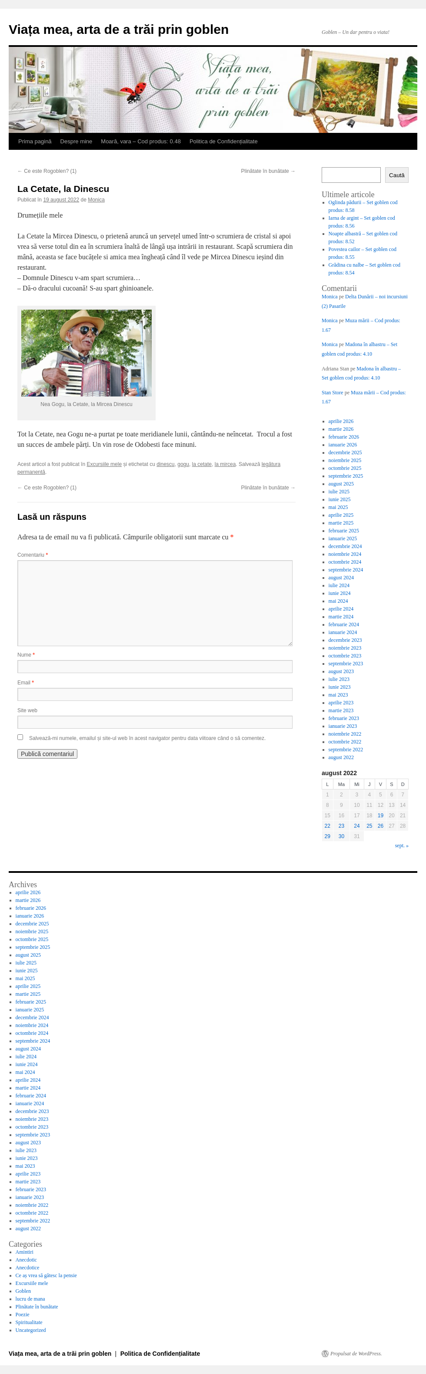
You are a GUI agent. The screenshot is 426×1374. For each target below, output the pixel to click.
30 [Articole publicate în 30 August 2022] (341, 836)
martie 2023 (341, 710)
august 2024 (341, 578)
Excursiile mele (104, 464)
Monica (96, 200)
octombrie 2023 (345, 656)
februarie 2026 (344, 437)
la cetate (202, 464)
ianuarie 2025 (343, 538)
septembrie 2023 (346, 664)
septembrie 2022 (346, 749)
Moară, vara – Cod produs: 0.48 (141, 141)
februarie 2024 (344, 624)
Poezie (23, 1314)
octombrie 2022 (345, 742)
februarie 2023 (344, 718)
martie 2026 (341, 429)
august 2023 (341, 671)
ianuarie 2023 (343, 726)
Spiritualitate (29, 1322)
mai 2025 (338, 507)
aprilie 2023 (341, 703)
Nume (26, 655)
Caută (397, 175)
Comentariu (32, 555)
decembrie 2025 (345, 452)
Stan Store (332, 393)
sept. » (402, 845)
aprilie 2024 (341, 609)
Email (25, 683)
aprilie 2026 (341, 421)
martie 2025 (341, 523)
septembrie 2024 (346, 570)
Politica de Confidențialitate (224, 141)
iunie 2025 (340, 499)
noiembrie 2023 (345, 648)
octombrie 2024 (345, 562)
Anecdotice (28, 1268)
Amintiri (24, 1252)
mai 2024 (338, 601)
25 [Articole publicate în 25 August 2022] (369, 826)
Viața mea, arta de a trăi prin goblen (119, 29)
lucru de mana (30, 1299)
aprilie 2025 (341, 515)
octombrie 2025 (345, 468)
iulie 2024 (339, 585)
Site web (27, 710)
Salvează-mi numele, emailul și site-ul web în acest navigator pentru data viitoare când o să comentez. (147, 738)
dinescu (165, 464)
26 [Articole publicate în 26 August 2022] (380, 826)
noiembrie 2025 (345, 460)
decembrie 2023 (345, 640)
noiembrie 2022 (345, 734)
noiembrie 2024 (345, 554)
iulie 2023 (339, 679)
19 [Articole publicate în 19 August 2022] (380, 816)
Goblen (23, 1291)
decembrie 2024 (345, 546)
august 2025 (341, 484)
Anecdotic (26, 1260)
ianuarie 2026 (343, 445)
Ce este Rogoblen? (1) (47, 171)
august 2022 (341, 757)
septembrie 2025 (346, 476)
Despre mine (76, 141)
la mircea (225, 464)
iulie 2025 (339, 492)
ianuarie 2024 (343, 632)
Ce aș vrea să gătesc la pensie (46, 1275)
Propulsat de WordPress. (356, 1354)
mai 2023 (338, 695)
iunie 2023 (340, 687)
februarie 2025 (344, 531)
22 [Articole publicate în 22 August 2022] (327, 826)
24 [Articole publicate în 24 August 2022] (356, 826)
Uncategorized (31, 1330)
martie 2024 (341, 617)
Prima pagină (35, 141)
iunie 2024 (340, 593)
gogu (183, 464)
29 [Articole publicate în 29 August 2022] (327, 836)
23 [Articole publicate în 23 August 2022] (341, 826)
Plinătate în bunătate (268, 171)
